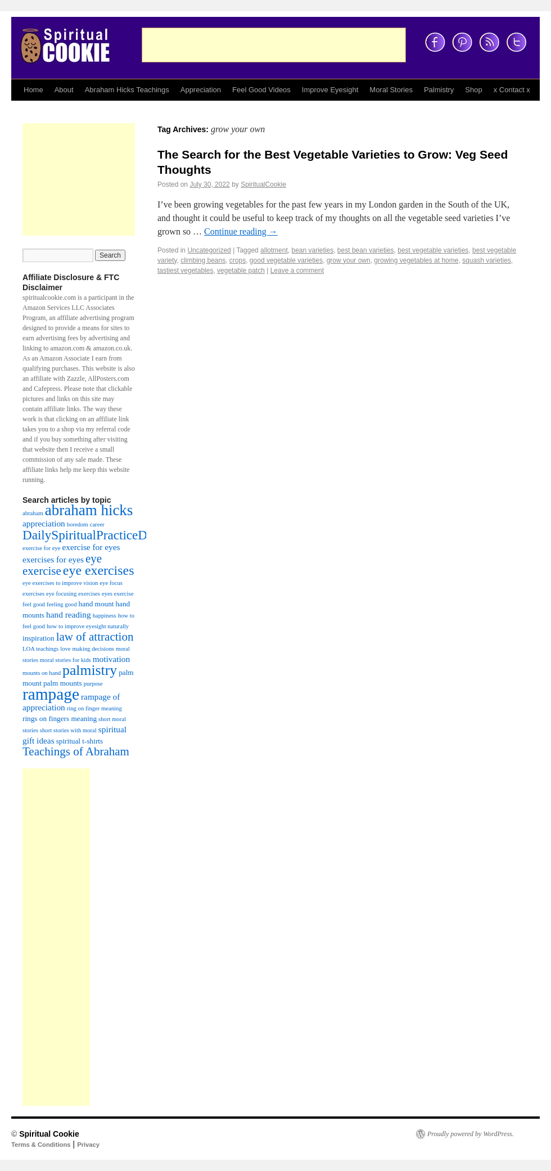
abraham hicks (89, 510)
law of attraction (95, 636)
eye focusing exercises (73, 594)
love (65, 649)
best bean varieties (365, 250)
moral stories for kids (65, 660)
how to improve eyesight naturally (88, 626)
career (97, 524)
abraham (32, 513)
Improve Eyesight (330, 89)
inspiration (38, 638)
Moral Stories (391, 89)
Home (33, 89)
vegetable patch (241, 270)
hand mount (96, 604)
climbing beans (202, 260)
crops (237, 260)
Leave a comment (297, 270)
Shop (473, 89)
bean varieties (312, 250)
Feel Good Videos (261, 89)
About (64, 89)
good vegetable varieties (286, 260)
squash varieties (486, 260)
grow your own (349, 260)
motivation (111, 659)
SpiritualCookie (263, 184)
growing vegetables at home (416, 260)
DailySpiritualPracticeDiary (95, 535)
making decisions (93, 649)
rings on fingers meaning (59, 718)
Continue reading (241, 231)
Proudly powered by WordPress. (470, 1134)
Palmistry (439, 89)
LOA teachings (40, 649)
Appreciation (200, 89)
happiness (104, 615)
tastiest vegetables (185, 270)
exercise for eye (41, 548)
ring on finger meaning (94, 708)
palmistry (89, 670)
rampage (50, 694)
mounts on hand (41, 673)
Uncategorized (209, 250)
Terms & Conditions (40, 1144)
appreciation (43, 523)
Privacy (88, 1144)
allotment (274, 250)
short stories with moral (68, 730)
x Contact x (512, 89)
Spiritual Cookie (49, 1133)
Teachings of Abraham (75, 751)
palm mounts (62, 683)
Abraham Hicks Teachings (127, 89)
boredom (77, 524)
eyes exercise (118, 594)
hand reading (68, 614)
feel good (33, 604)
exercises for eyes (53, 559)
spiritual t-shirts (79, 741)
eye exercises (98, 570)
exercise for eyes (91, 547)
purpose (93, 684)
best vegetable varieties (433, 250)
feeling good (62, 604)
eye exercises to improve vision (60, 583)
